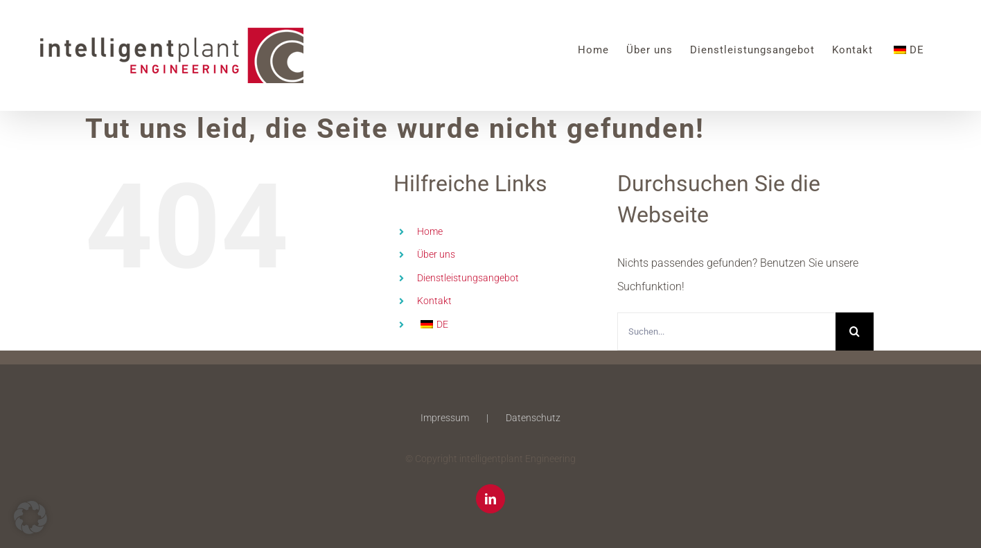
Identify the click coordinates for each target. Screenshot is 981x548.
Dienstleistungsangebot (468, 277)
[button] (30, 517)
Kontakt (434, 300)
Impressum (445, 417)
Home (430, 231)
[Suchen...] (726, 331)
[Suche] (855, 331)
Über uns (436, 254)
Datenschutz (533, 417)
